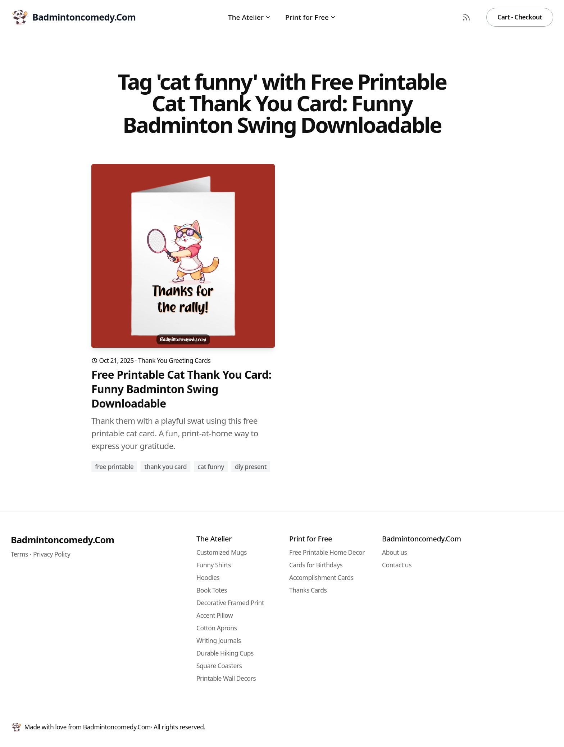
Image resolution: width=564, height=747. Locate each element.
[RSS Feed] (467, 17)
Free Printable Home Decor (327, 552)
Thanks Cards (308, 590)
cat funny (210, 466)
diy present (251, 466)
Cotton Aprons (216, 628)
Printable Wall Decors (226, 678)
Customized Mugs (221, 552)
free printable (114, 466)
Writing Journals (218, 640)
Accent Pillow (214, 615)
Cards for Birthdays (315, 565)
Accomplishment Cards (321, 577)
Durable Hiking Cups (225, 653)
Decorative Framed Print (230, 602)
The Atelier (249, 17)
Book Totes (211, 590)
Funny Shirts (213, 565)
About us (394, 552)
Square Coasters (219, 665)
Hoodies (207, 577)
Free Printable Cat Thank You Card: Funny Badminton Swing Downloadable (181, 389)
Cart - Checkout (519, 17)
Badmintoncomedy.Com (62, 540)
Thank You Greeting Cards (174, 360)
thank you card (165, 466)
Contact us (396, 565)
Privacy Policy (51, 554)
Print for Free (310, 17)
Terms (19, 554)
